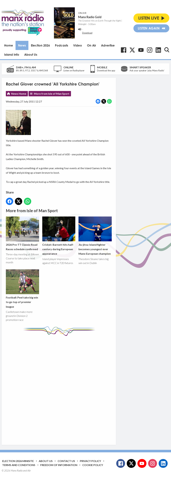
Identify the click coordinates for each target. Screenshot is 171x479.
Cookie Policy (92, 464)
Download (87, 33)
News (22, 45)
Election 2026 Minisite (18, 460)
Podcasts (61, 45)
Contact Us (66, 460)
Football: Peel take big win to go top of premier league (22, 288)
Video (77, 45)
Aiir (29, 470)
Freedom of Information (58, 464)
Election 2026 (40, 45)
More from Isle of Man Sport (51, 93)
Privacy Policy (90, 460)
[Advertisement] (68, 388)
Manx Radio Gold (90, 17)
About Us (30, 54)
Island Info (11, 54)
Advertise (108, 45)
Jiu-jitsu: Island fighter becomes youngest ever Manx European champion (95, 235)
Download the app (106, 70)
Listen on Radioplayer (73, 70)
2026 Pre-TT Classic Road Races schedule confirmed (22, 233)
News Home (18, 93)
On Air (91, 45)
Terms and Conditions (18, 464)
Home (8, 45)
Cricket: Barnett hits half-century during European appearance (58, 235)
